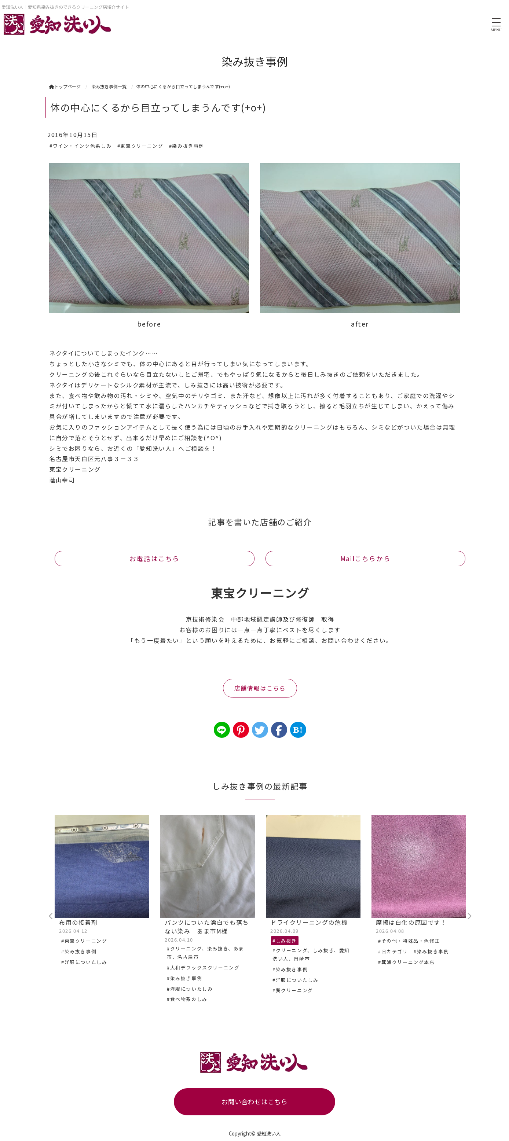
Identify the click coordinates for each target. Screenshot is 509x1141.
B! (298, 730)
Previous (51, 916)
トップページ (65, 86)
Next (469, 916)
